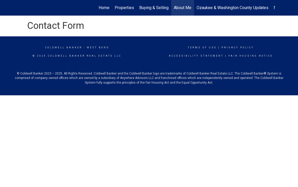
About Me (182, 7)
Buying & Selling (154, 7)
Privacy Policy (237, 47)
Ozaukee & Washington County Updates (232, 7)
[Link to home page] (26, 8)
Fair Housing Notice (250, 56)
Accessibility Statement (196, 56)
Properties (124, 7)
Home (104, 7)
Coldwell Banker (63, 47)
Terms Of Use (202, 47)
